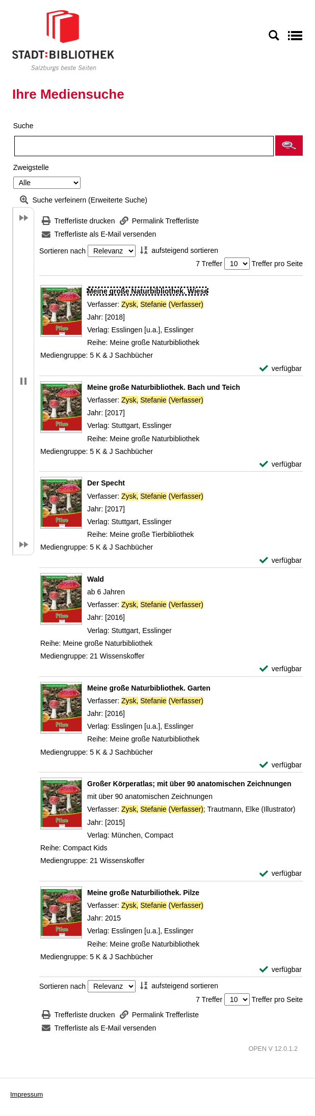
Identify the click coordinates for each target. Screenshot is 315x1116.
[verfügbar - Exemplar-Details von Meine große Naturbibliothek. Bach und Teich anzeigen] (280, 464)
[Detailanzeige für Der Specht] (106, 483)
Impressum (26, 1094)
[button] (289, 145)
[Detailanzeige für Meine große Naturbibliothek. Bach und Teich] (163, 387)
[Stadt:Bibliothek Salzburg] (63, 40)
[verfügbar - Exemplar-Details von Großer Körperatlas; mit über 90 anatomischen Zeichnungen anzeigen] (280, 873)
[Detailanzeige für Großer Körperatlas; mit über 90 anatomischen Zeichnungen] (189, 784)
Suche (23, 126)
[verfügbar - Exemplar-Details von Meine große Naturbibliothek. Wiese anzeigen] (280, 368)
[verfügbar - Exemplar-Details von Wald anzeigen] (280, 669)
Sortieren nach (62, 251)
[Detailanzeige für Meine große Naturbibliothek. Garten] (149, 688)
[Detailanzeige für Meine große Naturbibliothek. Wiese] (147, 291)
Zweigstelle (31, 167)
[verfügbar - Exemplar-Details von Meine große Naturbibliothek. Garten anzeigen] (280, 765)
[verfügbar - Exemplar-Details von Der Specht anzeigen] (280, 560)
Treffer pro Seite (277, 264)
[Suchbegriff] (144, 146)
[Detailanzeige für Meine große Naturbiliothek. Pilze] (143, 893)
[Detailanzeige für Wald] (95, 579)
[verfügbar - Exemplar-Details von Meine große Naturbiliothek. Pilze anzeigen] (280, 969)
